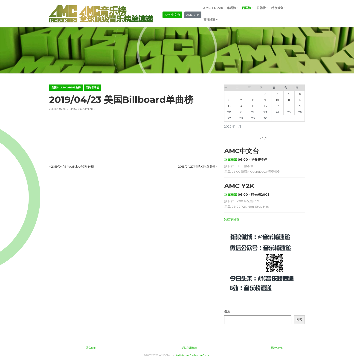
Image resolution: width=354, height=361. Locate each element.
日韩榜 (261, 8)
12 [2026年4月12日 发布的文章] (300, 100)
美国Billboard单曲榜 (66, 87)
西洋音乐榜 (92, 87)
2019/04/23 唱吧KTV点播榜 (196, 166)
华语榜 (231, 8)
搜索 (227, 311)
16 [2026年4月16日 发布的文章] (265, 106)
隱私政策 (91, 347)
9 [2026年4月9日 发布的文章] (265, 100)
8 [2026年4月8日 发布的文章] (253, 100)
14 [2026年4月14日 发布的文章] (241, 106)
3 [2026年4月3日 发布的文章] (278, 94)
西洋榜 (246, 8)
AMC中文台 (172, 15)
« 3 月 (263, 138)
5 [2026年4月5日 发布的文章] (300, 94)
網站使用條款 (189, 347)
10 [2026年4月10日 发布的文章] (277, 100)
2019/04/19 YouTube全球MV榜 (72, 166)
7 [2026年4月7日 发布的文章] (241, 100)
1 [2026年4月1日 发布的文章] (252, 94)
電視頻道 (209, 19)
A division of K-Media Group (193, 355)
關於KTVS (277, 347)
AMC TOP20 (213, 8)
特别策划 (277, 8)
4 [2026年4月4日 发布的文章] (289, 94)
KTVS (72, 109)
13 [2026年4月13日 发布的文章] (229, 106)
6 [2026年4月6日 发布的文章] (229, 100)
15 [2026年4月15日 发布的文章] (253, 106)
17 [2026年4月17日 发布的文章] (277, 106)
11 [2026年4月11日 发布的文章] (289, 100)
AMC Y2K (192, 15)
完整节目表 (231, 219)
